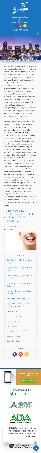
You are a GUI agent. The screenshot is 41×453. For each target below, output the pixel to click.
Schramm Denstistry (15, 210)
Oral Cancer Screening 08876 (18, 331)
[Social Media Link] (17, 26)
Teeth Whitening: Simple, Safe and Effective (19, 276)
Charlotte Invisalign (14, 341)
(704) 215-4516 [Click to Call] (20, 30)
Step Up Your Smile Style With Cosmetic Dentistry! (18, 305)
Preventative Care (13, 321)
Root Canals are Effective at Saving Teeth (20, 261)
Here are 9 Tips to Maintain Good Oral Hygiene (19, 292)
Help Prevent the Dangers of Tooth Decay (20, 269)
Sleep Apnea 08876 (14, 336)
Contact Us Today (28, 381)
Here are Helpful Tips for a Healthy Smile (19, 284)
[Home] (20, 12)
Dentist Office (12, 311)
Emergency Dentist (14, 316)
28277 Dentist (31, 74)
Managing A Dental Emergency (18, 299)
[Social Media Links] (14, 354)
